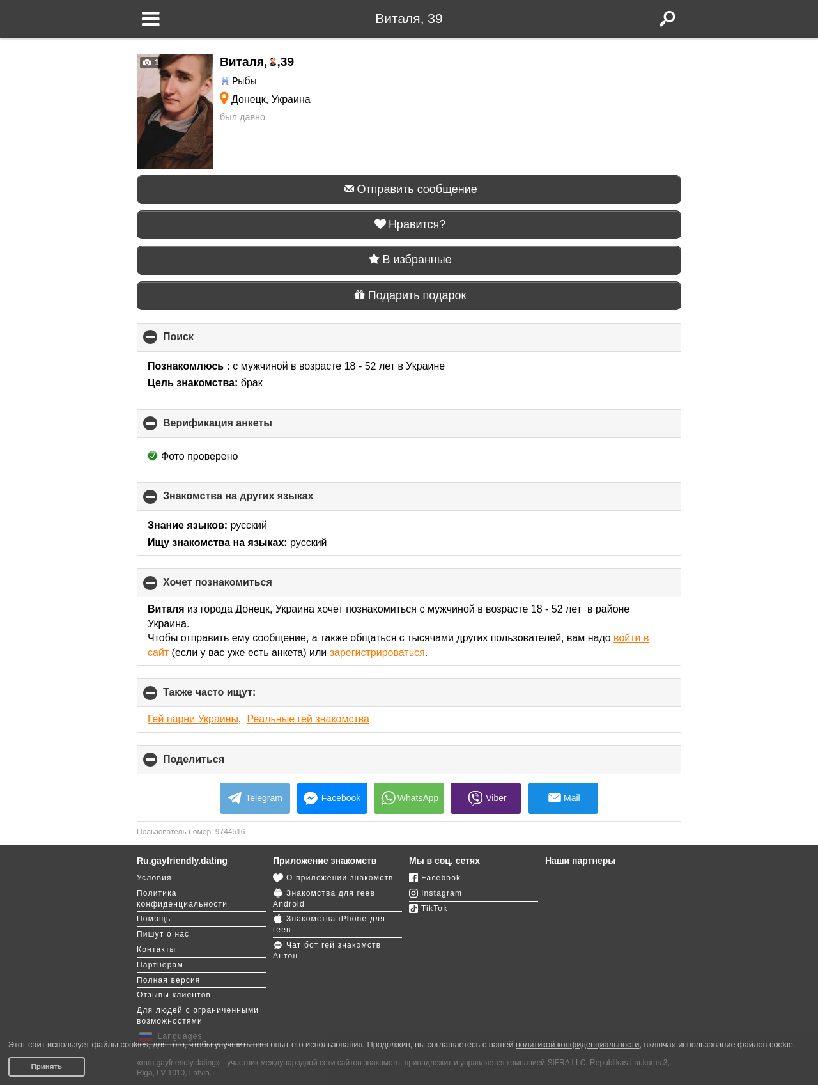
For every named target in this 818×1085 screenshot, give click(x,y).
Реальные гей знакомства (308, 719)
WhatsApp (409, 798)
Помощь (154, 918)
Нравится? (409, 224)
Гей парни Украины (193, 719)
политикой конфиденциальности (578, 1044)
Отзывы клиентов (174, 994)
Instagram (435, 893)
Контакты (156, 949)
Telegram (255, 798)
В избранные (408, 259)
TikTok (428, 908)
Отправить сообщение (409, 189)
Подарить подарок (409, 295)
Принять (46, 1066)
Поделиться (215, 763)
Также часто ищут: (230, 696)
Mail (563, 801)
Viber (485, 798)
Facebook (332, 798)
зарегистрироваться (377, 652)
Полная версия (169, 980)
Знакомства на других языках (259, 500)
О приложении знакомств (333, 877)
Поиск (199, 341)
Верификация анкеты (239, 427)
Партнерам (160, 964)
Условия (154, 877)
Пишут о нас (163, 934)
